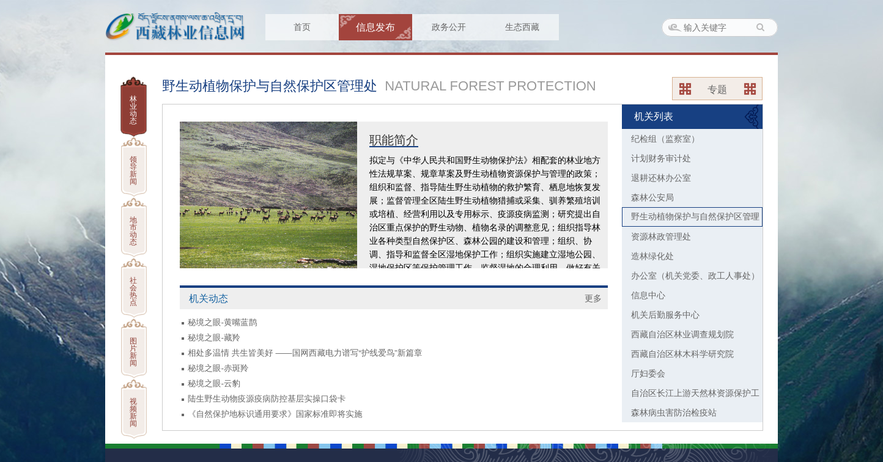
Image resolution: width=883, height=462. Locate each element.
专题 (717, 89)
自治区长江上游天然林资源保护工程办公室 (690, 395)
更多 (593, 298)
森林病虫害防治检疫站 (674, 412)
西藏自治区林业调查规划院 (682, 334)
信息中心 (648, 295)
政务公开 (449, 27)
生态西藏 (522, 27)
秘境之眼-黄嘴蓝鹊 (222, 322)
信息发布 (375, 27)
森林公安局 (652, 197)
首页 (302, 27)
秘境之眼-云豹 (214, 383)
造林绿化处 (652, 256)
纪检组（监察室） (665, 139)
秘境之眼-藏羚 (214, 337)
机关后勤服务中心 (665, 315)
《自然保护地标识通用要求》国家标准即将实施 (275, 414)
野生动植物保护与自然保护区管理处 (691, 219)
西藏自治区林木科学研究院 (682, 354)
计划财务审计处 (661, 158)
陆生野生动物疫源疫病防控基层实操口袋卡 (266, 398)
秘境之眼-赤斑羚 (218, 368)
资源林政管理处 (661, 236)
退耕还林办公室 (661, 178)
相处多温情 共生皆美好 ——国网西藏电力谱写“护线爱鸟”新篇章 (305, 353)
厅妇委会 (648, 373)
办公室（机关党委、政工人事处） (695, 275)
